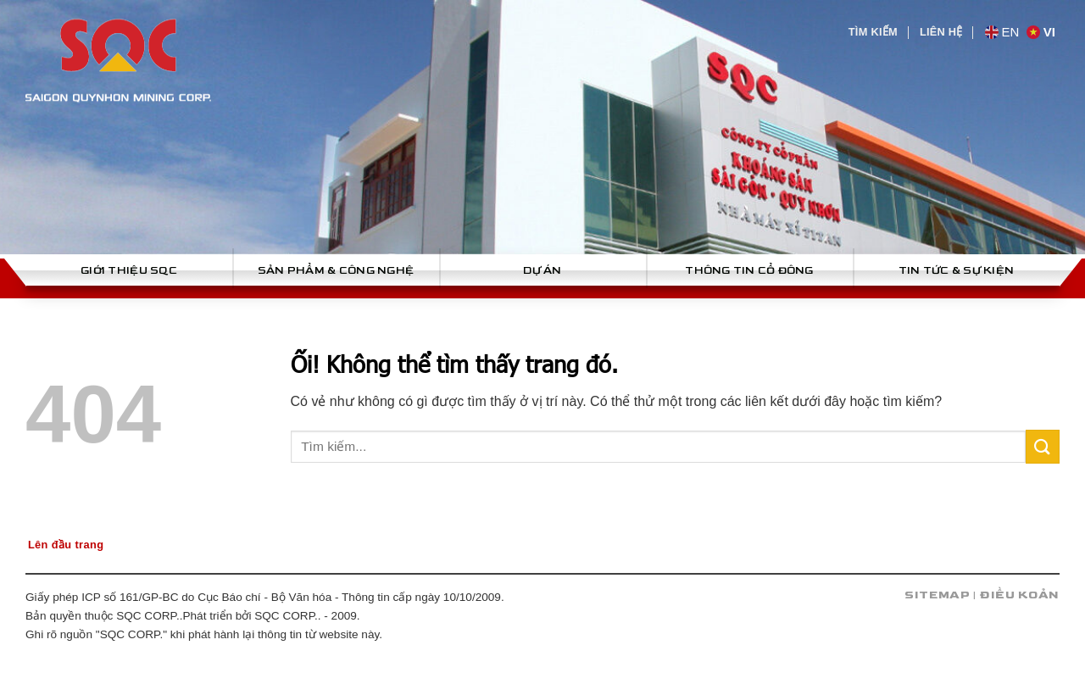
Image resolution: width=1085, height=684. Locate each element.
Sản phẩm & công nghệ (336, 270)
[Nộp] (1043, 446)
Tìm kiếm (873, 31)
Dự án (542, 270)
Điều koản (1020, 595)
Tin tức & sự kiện (956, 270)
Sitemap (937, 595)
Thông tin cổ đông (749, 270)
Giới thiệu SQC (129, 270)
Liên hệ (941, 31)
